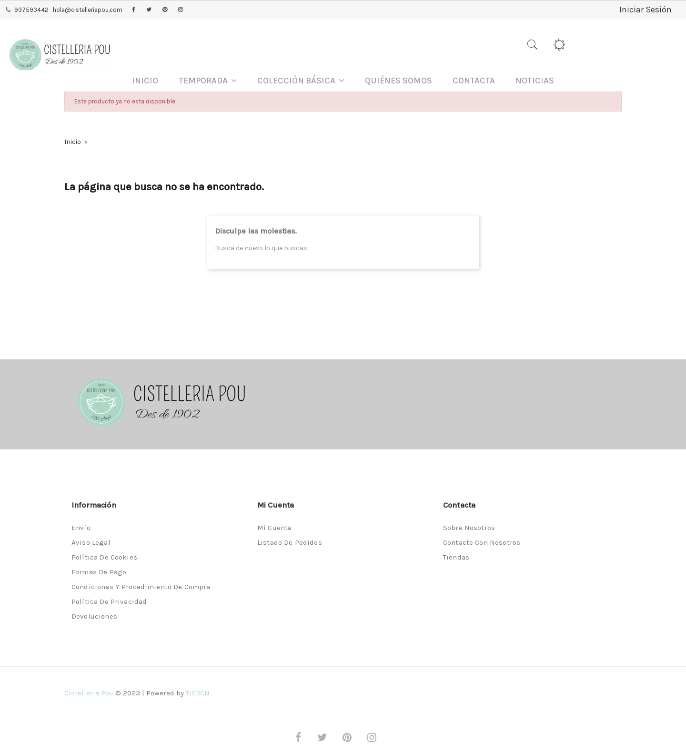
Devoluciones (94, 616)
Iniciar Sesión (645, 9)
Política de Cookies (104, 557)
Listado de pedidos (289, 542)
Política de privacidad (109, 601)
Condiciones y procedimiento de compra (141, 586)
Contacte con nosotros (481, 542)
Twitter (148, 10)
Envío (81, 527)
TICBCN (198, 693)
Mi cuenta (274, 527)
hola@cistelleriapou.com (87, 9)
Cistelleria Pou (88, 693)
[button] (207, 81)
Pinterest (164, 10)
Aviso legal (91, 542)
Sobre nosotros (469, 527)
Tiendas (456, 557)
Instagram (180, 10)
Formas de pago (98, 572)
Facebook (133, 10)
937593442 (31, 9)
